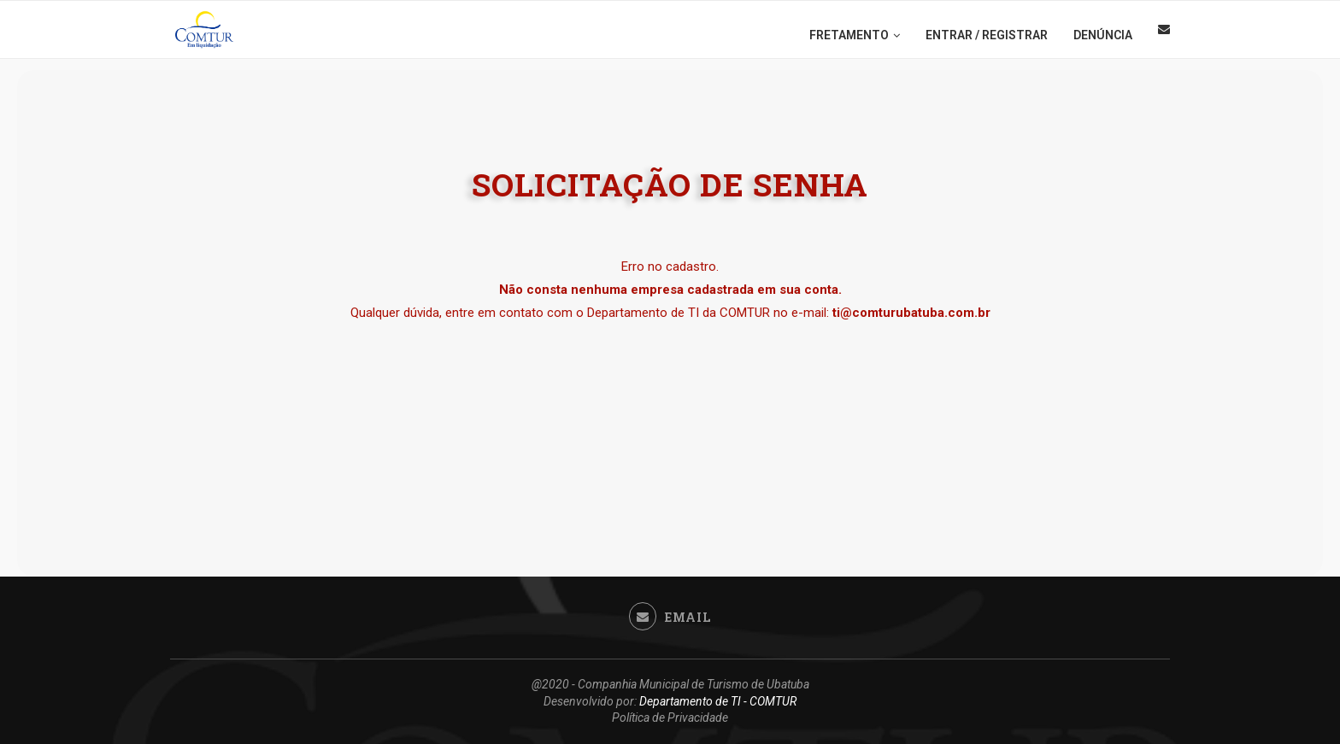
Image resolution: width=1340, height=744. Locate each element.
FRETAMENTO (849, 35)
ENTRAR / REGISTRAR (987, 35)
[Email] (1164, 35)
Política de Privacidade (670, 717)
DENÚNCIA (1102, 35)
